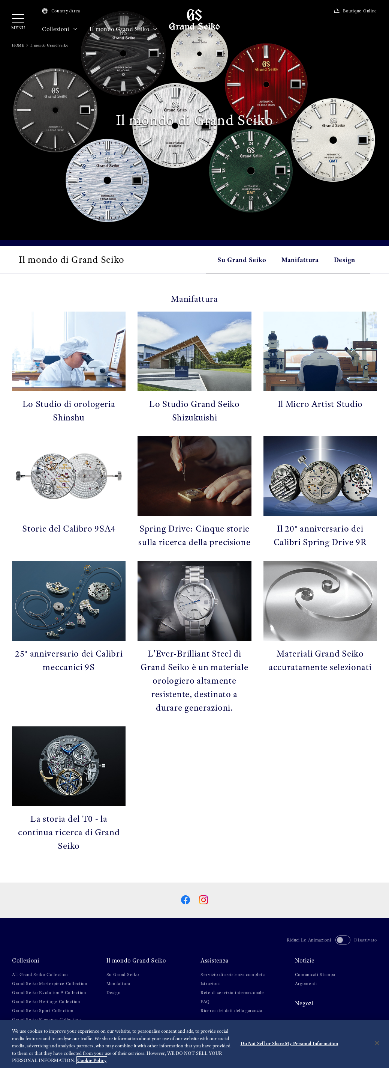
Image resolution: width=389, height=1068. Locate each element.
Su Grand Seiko (241, 259)
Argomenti (306, 984)
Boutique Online (355, 11)
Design (344, 259)
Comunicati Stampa (315, 975)
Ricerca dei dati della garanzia (231, 1011)
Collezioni (60, 29)
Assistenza (214, 960)
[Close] (377, 1043)
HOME (18, 45)
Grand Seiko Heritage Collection (46, 1002)
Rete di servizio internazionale (232, 993)
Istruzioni (210, 984)
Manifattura (300, 259)
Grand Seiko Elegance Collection (46, 1020)
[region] (194, 1044)
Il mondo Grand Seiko (123, 29)
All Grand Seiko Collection (40, 975)
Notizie (304, 960)
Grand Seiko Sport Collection (42, 1011)
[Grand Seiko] (194, 19)
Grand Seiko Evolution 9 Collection (49, 993)
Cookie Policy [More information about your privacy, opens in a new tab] (91, 1060)
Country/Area (61, 11)
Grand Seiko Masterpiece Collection (49, 984)
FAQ (205, 1002)
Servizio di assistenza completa (232, 975)
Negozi (304, 1003)
